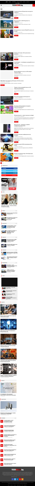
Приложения (4, 262)
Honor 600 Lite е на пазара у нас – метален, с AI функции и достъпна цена (12, 218)
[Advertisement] (17, 45)
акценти (3, 302)
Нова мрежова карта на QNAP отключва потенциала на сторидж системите (11, 240)
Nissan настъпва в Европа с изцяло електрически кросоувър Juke (9, 440)
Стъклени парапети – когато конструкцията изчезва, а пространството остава (8, 421)
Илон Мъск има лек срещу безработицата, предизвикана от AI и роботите (10, 445)
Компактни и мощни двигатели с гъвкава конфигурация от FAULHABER (8, 413)
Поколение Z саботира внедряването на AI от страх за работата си (10, 450)
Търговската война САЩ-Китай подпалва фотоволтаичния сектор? (8, 361)
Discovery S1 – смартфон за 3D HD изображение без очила (22, 125)
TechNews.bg (16, 13)
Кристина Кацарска (17, 89)
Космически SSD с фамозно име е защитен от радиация (12, 245)
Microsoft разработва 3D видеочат (22, 96)
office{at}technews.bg (20, 476)
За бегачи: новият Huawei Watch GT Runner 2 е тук (12, 213)
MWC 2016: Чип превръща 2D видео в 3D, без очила (12, 80)
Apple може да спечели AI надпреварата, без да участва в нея (7, 331)
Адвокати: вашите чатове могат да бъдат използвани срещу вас (8, 346)
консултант (4, 223)
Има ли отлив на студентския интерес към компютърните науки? (8, 316)
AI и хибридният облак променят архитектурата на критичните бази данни (8, 395)
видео (3, 275)
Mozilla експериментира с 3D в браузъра (23, 153)
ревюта (3, 210)
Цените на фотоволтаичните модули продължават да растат (10, 464)
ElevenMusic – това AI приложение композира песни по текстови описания (12, 266)
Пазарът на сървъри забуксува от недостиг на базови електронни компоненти (8, 376)
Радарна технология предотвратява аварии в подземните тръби (10, 455)
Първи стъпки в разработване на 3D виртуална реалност (22, 88)
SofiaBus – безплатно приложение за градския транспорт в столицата (11, 270)
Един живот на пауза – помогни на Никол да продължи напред (9, 459)
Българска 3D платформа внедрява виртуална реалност (22, 106)
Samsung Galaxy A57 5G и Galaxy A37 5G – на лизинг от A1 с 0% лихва (12, 257)
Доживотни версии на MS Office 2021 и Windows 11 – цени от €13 (12, 252)
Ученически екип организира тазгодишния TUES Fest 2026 (9, 430)
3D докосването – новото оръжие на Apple (24, 115)
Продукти (4, 237)
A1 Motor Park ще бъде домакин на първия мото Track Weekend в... (9, 426)
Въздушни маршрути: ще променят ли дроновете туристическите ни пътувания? (10, 435)
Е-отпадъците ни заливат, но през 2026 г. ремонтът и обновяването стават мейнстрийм (11, 231)
